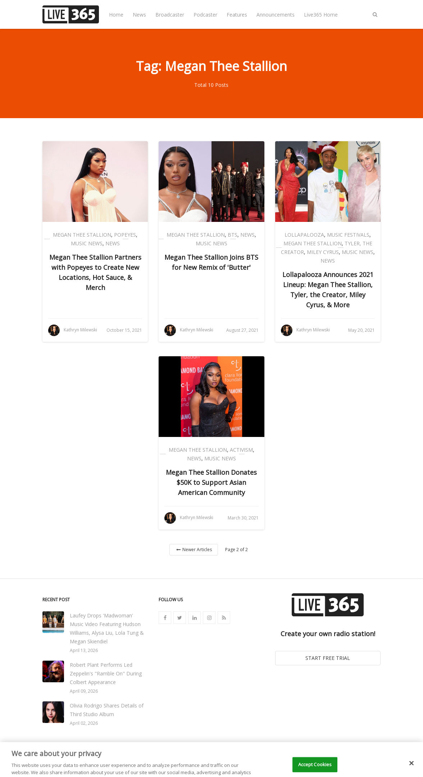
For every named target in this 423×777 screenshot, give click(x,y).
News (139, 14)
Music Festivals (348, 234)
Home (116, 14)
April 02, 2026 (84, 723)
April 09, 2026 (84, 691)
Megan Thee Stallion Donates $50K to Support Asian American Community (211, 482)
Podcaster (205, 14)
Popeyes (125, 234)
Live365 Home (321, 14)
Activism (241, 449)
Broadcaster (169, 14)
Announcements (275, 14)
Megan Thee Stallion (82, 234)
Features (237, 14)
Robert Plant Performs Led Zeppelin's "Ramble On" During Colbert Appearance (106, 673)
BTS (232, 234)
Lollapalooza (304, 234)
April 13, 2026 (84, 650)
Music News (87, 243)
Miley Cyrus (323, 252)
